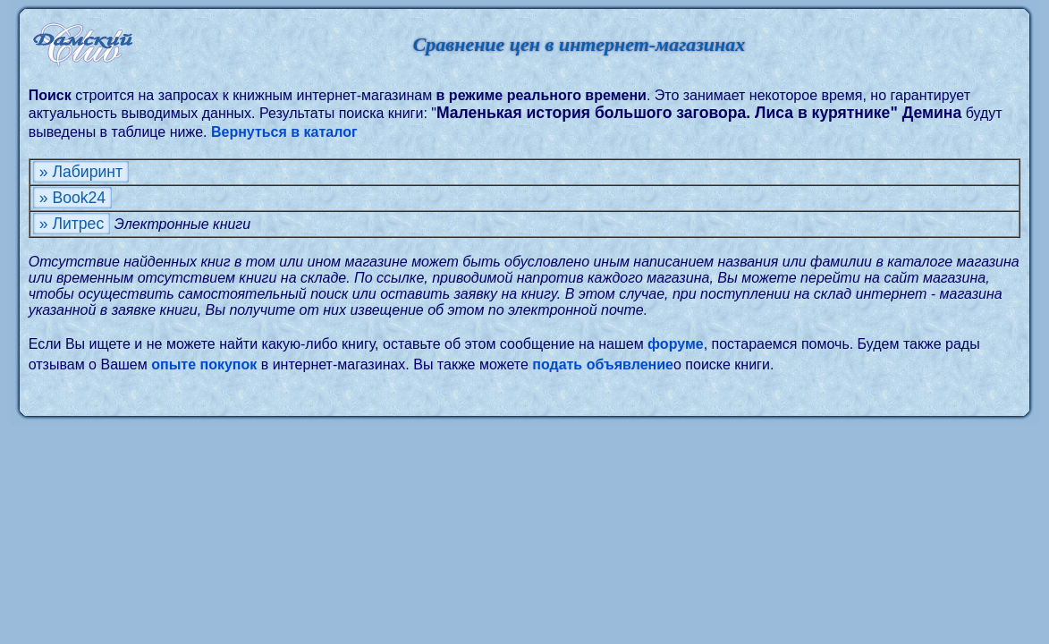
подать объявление (602, 364)
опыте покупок (204, 364)
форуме (675, 344)
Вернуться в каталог (284, 132)
